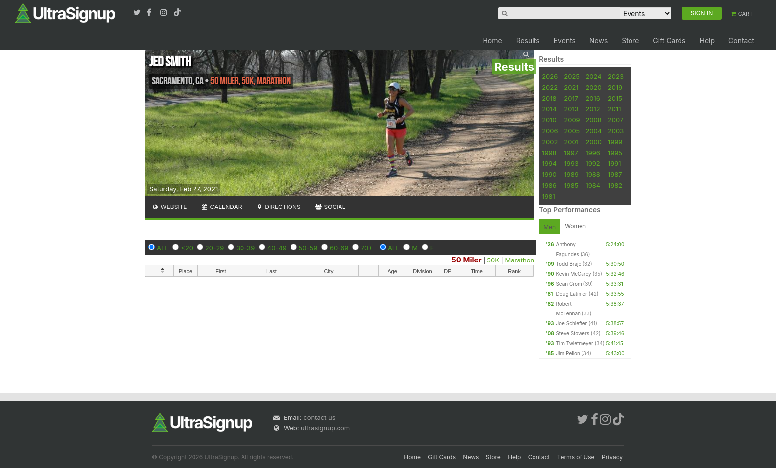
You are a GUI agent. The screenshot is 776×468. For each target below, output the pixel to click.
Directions (277, 206)
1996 (592, 152)
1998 (549, 152)
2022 (550, 87)
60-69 (339, 248)
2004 (593, 131)
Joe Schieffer (571, 323)
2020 (593, 87)
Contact (741, 40)
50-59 (308, 248)
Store (630, 40)
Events (565, 40)
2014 (549, 109)
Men (549, 227)
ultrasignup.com (325, 428)
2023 (616, 76)
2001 (571, 142)
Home (492, 40)
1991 (614, 163)
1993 (571, 163)
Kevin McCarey (573, 274)
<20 (187, 248)
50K (493, 260)
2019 (615, 87)
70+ (367, 248)
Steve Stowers (572, 333)
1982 (615, 185)
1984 (592, 185)
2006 (550, 131)
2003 (616, 131)
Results (528, 40)
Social (330, 206)
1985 (571, 185)
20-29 (214, 248)
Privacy (612, 457)
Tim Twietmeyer (574, 343)
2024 (593, 76)
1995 (615, 152)
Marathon (519, 260)
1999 (615, 142)
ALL (163, 248)
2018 (549, 98)
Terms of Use (576, 457)
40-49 (277, 248)
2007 (615, 120)
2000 (593, 142)
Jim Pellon (568, 353)
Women (575, 226)
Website (169, 206)
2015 (615, 98)
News (598, 40)
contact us (319, 417)
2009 (572, 120)
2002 (550, 142)
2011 (614, 109)
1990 (549, 174)
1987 (615, 174)
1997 (571, 152)
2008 (593, 120)
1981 (548, 196)
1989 (571, 174)
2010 (549, 120)
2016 (592, 98)
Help (707, 40)
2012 (592, 109)
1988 (592, 174)
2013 (571, 109)
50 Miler (466, 259)
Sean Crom (569, 284)
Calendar (221, 206)
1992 (592, 163)
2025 (572, 76)
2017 (571, 98)
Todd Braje (568, 264)
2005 (572, 131)
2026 (550, 76)
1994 (549, 163)
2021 (571, 87)
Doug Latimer (571, 294)
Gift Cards (669, 40)
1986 (549, 185)
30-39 (245, 248)
